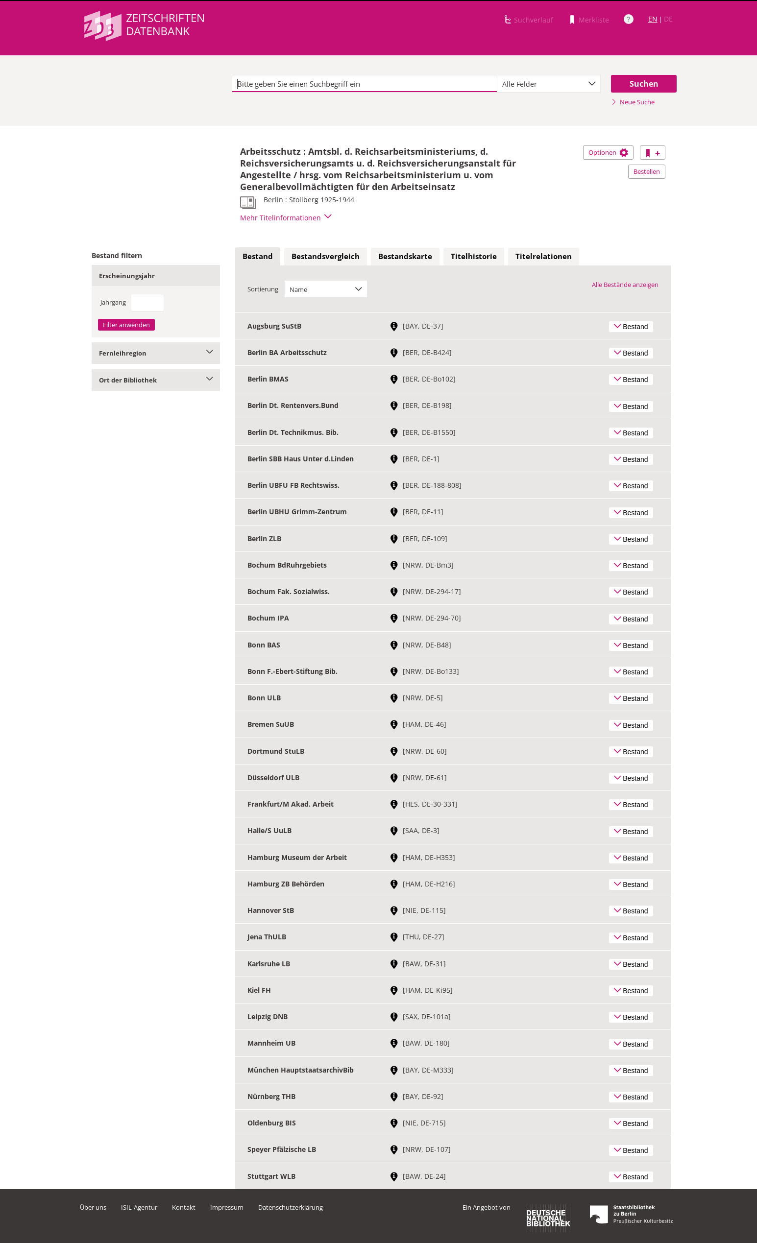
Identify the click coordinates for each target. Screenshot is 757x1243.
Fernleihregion (156, 353)
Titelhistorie (474, 256)
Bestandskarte (405, 256)
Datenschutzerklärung (290, 1207)
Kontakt (183, 1207)
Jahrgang (113, 302)
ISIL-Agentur (139, 1207)
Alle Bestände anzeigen (625, 284)
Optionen (608, 152)
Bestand (258, 256)
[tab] (257, 256)
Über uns (93, 1207)
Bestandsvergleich (326, 256)
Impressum (227, 1207)
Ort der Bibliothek (156, 380)
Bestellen (647, 171)
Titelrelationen (543, 256)
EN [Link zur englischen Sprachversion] (653, 19)
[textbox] (365, 84)
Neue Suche (633, 101)
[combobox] (549, 84)
